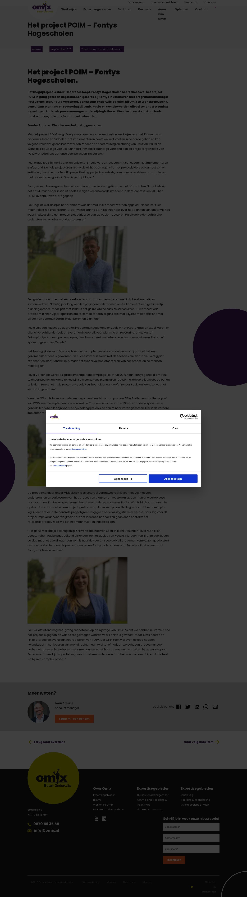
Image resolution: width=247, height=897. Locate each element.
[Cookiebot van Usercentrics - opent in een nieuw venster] (182, 416)
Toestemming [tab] (71, 428)
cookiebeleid (60, 466)
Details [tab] (123, 428)
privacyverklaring (78, 449)
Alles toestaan (173, 478)
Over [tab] (175, 428)
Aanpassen (123, 478)
